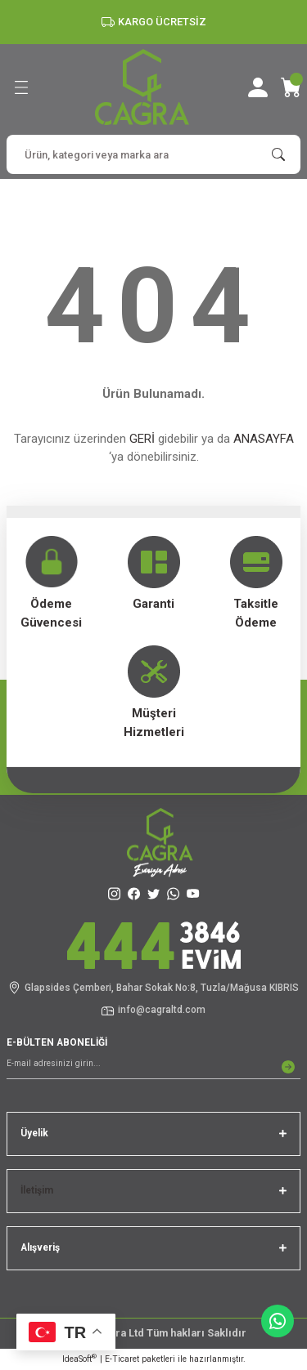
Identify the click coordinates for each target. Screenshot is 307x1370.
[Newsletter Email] (153, 1067)
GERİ (142, 438)
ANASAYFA (263, 438)
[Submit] (288, 1067)
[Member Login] (258, 87)
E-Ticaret (122, 1358)
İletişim (36, 1190)
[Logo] (142, 87)
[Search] (153, 154)
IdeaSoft (79, 1358)
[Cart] (290, 87)
